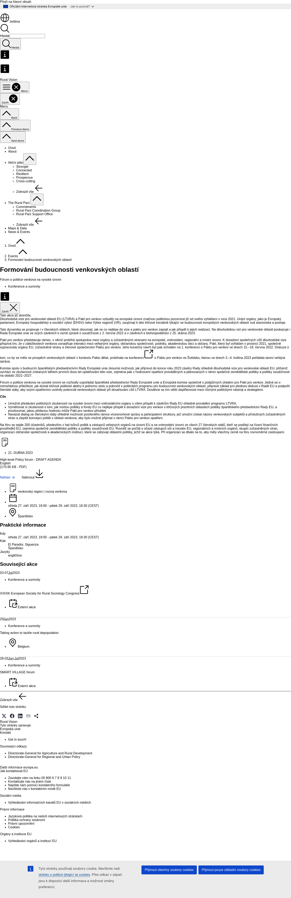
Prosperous (24, 184)
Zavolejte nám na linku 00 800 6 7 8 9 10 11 (39, 791)
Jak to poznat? (82, 6)
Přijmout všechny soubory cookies (169, 870)
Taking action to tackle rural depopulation (29, 639)
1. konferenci (190, 354)
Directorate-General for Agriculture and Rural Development (50, 760)
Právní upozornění (21, 837)
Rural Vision (8, 728)
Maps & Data (17, 235)
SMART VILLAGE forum (17, 679)
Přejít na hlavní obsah (15, 1)
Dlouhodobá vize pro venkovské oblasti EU (30, 326)
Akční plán (15, 169)
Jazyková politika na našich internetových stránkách (45, 830)
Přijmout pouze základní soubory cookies (231, 870)
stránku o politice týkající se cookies (64, 874)
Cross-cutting (25, 188)
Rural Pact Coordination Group (38, 217)
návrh (147, 354)
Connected (24, 177)
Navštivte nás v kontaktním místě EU (34, 802)
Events (13, 263)
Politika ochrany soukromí (26, 833)
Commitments (26, 213)
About (12, 158)
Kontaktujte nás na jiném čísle (29, 795)
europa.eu (30, 781)
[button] (7, 484)
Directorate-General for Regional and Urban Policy (44, 763)
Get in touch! (17, 746)
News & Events (19, 238)
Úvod (12, 154)
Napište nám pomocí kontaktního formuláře (39, 799)
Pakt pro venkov (89, 326)
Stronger (22, 173)
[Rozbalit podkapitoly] (29, 166)
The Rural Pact (19, 209)
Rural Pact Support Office (34, 221)
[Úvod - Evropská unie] (17, 18)
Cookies (14, 841)
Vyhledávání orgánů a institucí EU (32, 854)
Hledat (4, 42)
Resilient (22, 180)
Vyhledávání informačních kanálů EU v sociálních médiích (49, 816)
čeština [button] (10, 28)
